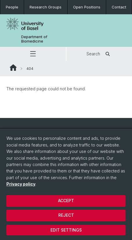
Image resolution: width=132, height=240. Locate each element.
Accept (66, 200)
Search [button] (99, 53)
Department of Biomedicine (34, 39)
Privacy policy (20, 183)
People (12, 7)
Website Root (13, 67)
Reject (66, 215)
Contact (119, 7)
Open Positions (86, 7)
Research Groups (46, 7)
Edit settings (66, 229)
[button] (33, 54)
